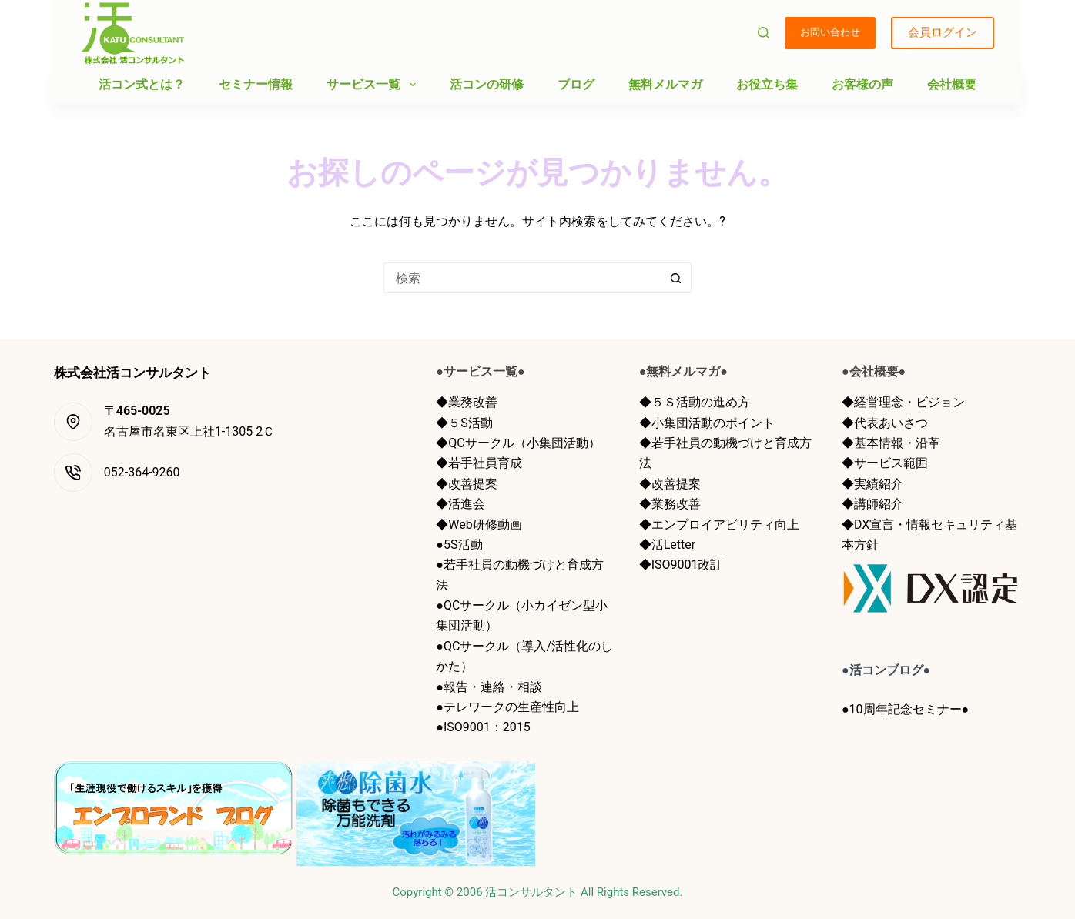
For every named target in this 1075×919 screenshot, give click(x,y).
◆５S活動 (464, 423)
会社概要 (951, 84)
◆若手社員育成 (479, 463)
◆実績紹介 (872, 483)
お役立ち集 (767, 84)
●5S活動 (459, 544)
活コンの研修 (487, 84)
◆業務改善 (466, 402)
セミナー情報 (256, 84)
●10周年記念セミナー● (905, 709)
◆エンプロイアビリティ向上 (719, 524)
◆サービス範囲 (885, 463)
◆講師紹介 (872, 503)
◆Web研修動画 (478, 524)
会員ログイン (942, 32)
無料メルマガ (665, 84)
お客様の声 (862, 84)
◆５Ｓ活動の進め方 (694, 402)
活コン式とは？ (142, 84)
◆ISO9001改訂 (681, 564)
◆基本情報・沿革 (891, 443)
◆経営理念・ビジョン (903, 402)
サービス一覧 (374, 84)
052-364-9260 (142, 472)
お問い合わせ (830, 32)
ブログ (576, 84)
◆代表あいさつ (885, 423)
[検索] (763, 32)
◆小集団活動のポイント (707, 423)
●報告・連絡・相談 (489, 687)
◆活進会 (460, 503)
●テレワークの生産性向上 (507, 707)
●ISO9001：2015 (483, 727)
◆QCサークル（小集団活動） (518, 443)
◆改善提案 (466, 483)
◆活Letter (667, 544)
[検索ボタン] (676, 277)
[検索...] (522, 277)
